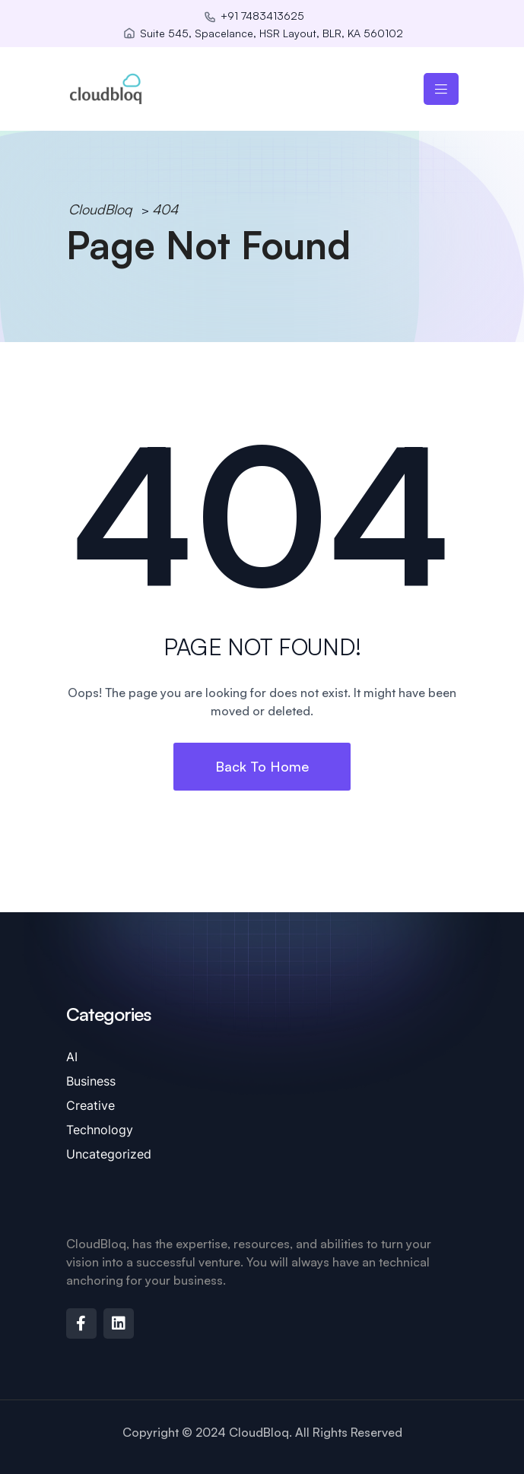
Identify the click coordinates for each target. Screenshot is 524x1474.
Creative (90, 1105)
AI (72, 1056)
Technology (99, 1129)
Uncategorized (108, 1154)
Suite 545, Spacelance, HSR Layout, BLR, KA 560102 (271, 33)
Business (91, 1081)
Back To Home (262, 766)
